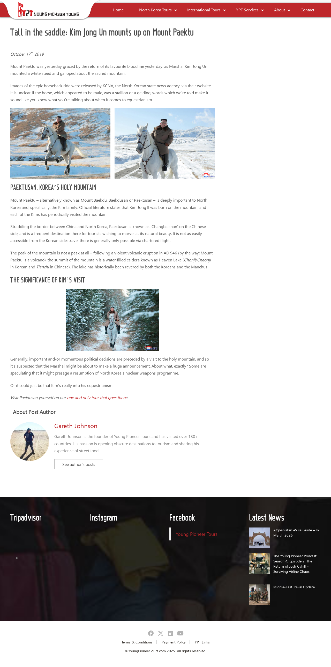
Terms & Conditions (137, 642)
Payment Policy (174, 642)
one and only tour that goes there (97, 397)
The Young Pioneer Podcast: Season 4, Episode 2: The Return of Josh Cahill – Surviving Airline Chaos (295, 563)
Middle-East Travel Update (294, 586)
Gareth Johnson (75, 425)
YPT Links (202, 642)
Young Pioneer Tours (196, 534)
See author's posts (78, 464)
